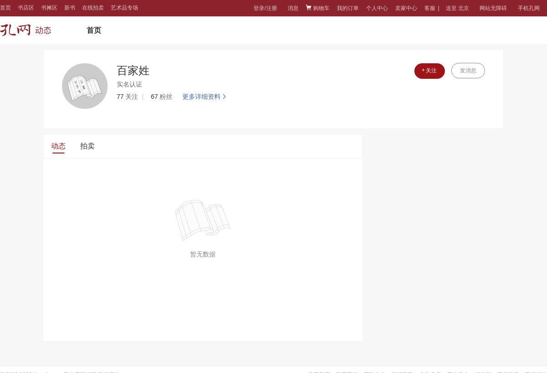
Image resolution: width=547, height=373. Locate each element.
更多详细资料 (205, 96)
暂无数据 (203, 254)
